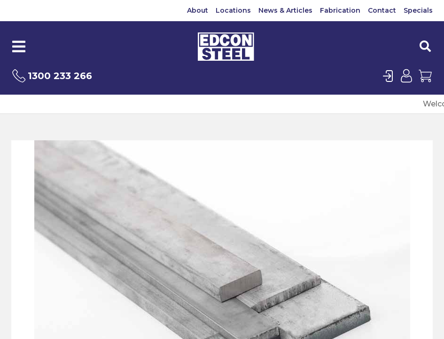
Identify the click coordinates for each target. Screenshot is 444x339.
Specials (418, 10)
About (197, 10)
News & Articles (285, 10)
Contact (382, 10)
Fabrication (340, 10)
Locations (233, 10)
